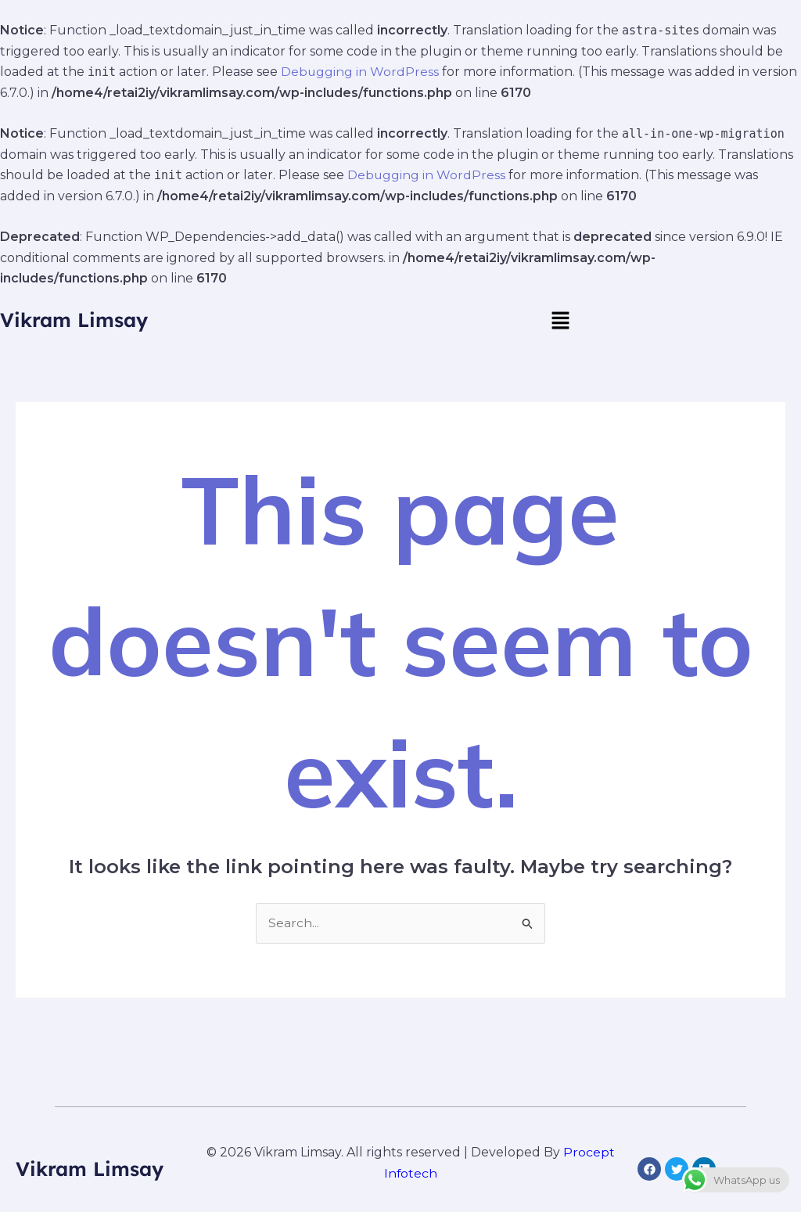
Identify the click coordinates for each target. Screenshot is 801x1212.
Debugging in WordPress (360, 71)
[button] (560, 320)
